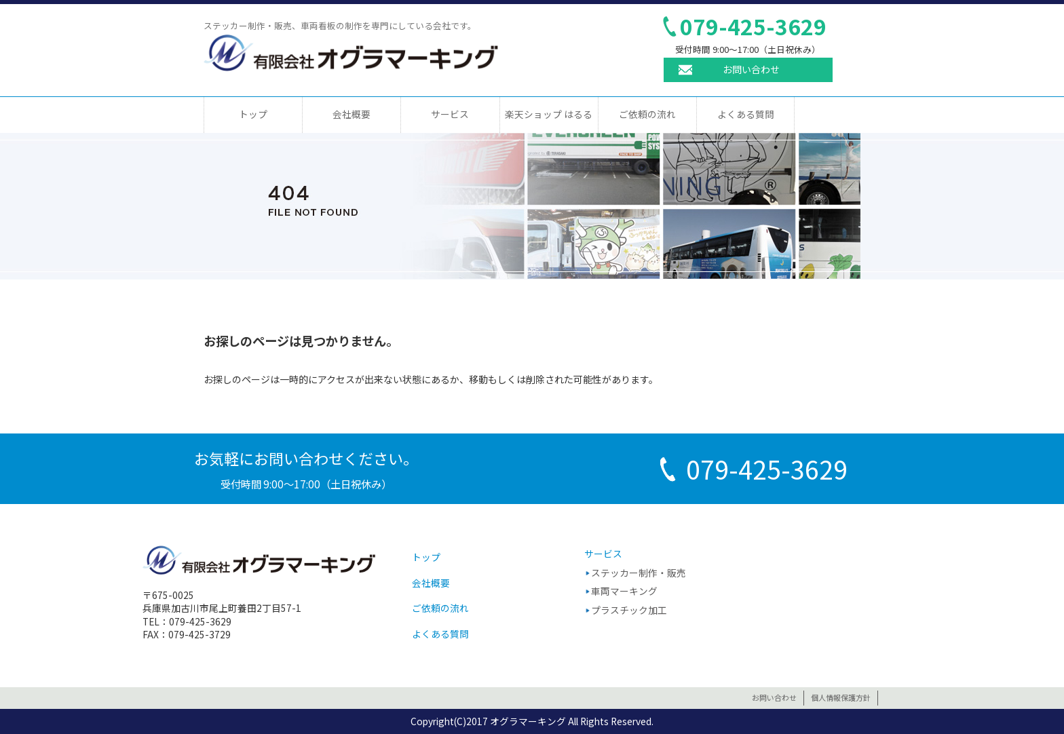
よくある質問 (745, 114)
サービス (450, 114)
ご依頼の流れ (647, 114)
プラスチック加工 (629, 610)
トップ (253, 114)
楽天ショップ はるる (548, 114)
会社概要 (351, 114)
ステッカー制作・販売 (638, 572)
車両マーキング (624, 591)
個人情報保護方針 (841, 697)
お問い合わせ (751, 69)
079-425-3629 (753, 26)
